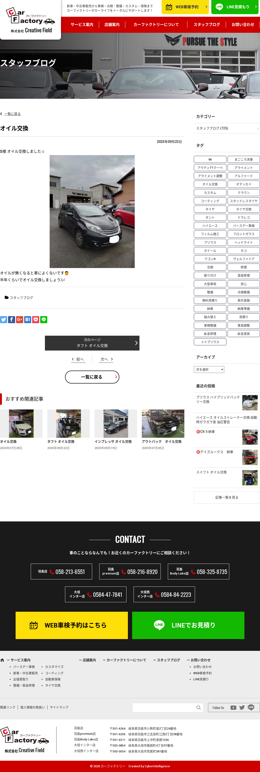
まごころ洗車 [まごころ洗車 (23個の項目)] (243, 159)
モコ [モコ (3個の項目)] (244, 250)
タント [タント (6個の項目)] (210, 217)
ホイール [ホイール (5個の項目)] (210, 250)
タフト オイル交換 (92, 345)
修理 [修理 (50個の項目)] (244, 267)
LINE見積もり (238, 7)
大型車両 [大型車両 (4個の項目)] (210, 284)
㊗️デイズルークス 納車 (214, 452)
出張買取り (21, 679)
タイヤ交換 (53, 685)
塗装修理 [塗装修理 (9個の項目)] (244, 275)
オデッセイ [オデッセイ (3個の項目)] (243, 184)
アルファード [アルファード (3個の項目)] (243, 176)
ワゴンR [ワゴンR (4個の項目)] (210, 259)
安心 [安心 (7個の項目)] (244, 284)
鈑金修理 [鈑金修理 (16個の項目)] (210, 333)
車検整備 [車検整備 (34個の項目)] (210, 325)
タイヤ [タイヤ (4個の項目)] (210, 209)
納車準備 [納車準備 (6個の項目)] (244, 308)
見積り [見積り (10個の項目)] (243, 317)
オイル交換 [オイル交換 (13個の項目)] (210, 184)
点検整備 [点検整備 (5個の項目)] (244, 292)
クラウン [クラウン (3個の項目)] (244, 192)
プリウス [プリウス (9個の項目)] (210, 242)
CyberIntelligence (157, 766)
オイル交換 (8, 441)
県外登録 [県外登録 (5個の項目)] (244, 300)
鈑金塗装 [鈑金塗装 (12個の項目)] (244, 333)
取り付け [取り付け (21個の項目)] (210, 275)
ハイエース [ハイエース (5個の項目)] (210, 225)
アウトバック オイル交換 (162, 441)
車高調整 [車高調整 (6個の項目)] (244, 325)
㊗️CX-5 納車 (205, 431)
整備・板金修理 (24, 685)
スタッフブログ (207, 24)
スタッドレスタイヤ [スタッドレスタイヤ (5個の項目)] (244, 201)
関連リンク (7, 707)
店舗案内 (112, 24)
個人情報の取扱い (32, 707)
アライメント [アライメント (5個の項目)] (243, 167)
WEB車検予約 (187, 7)
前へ (80, 359)
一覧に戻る (12, 114)
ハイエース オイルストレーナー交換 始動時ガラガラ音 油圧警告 (226, 420)
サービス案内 (82, 24)
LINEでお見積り (194, 625)
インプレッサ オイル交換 (113, 441)
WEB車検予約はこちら (76, 625)
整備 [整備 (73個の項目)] (210, 292)
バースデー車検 (24, 667)
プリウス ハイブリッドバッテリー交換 (218, 399)
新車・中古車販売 (25, 673)
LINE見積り (201, 679)
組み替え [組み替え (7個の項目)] (210, 317)
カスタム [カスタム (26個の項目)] (210, 192)
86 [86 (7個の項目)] (210, 159)
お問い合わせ (243, 24)
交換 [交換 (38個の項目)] (210, 267)
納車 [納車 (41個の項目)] (210, 308)
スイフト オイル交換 (211, 472)
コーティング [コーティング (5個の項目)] (210, 201)
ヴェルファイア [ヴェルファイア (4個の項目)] (244, 259)
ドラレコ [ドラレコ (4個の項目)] (244, 217)
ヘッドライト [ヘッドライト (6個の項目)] (243, 242)
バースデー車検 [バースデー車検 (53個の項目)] (244, 225)
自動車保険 (53, 679)
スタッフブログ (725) (212, 128)
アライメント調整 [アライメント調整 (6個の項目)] (210, 176)
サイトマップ (59, 707)
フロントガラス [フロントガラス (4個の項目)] (244, 234)
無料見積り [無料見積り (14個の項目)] (210, 300)
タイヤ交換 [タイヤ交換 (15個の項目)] (243, 209)
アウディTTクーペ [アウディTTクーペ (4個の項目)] (210, 167)
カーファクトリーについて (156, 24)
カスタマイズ (54, 667)
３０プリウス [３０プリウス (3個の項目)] (210, 342)
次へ (104, 359)
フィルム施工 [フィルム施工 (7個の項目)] (210, 234)
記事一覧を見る (226, 497)
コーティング (54, 673)
